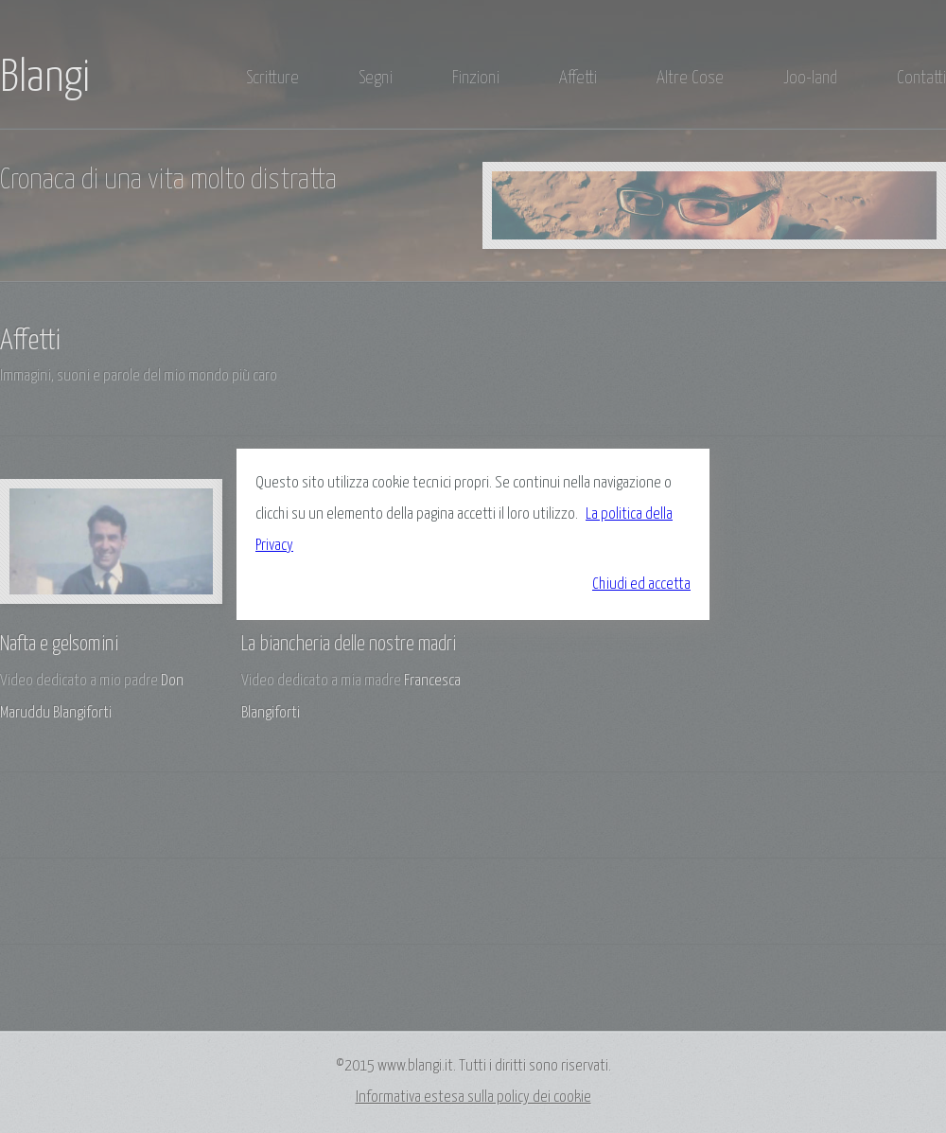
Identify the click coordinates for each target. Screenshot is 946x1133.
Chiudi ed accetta (641, 584)
